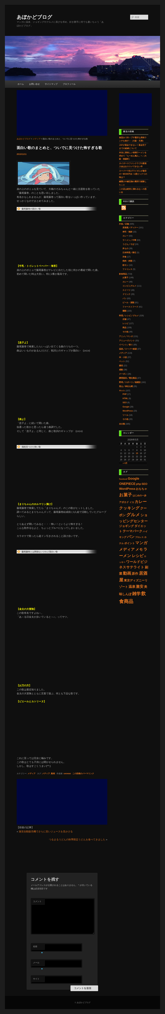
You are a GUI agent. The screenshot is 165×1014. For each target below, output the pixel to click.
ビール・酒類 (128, 302)
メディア (31, 773)
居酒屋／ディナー (130, 227)
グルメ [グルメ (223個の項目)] (133, 514)
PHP (124, 394)
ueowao (67, 773)
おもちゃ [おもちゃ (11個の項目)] (141, 488)
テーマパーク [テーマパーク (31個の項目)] (132, 531)
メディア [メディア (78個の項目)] (127, 549)
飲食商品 (123, 274)
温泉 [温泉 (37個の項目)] (132, 586)
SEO (124, 402)
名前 (38, 947)
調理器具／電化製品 (128, 378)
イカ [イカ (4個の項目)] (132, 502)
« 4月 (125, 463)
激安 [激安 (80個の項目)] (139, 586)
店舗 (124, 319)
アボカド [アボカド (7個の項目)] (124, 502)
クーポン (123, 374)
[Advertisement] (62, 113)
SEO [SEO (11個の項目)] (144, 484)
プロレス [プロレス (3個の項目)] (139, 537)
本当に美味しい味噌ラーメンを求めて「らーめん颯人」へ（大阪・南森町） (133, 155)
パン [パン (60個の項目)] (131, 537)
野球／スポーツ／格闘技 (130, 382)
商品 (124, 327)
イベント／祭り (126, 345)
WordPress (127, 411)
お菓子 (125, 277)
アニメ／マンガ (126, 336)
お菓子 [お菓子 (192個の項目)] (125, 494)
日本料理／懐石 (129, 252)
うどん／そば (128, 244)
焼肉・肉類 (127, 261)
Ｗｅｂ (122, 390)
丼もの (125, 248)
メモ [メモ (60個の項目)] (139, 549)
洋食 (124, 257)
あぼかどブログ (34, 17)
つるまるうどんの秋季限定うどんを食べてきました (77, 839)
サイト (36, 979)
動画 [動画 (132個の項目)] (127, 573)
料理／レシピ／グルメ (129, 315)
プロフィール (69, 84)
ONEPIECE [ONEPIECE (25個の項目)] (127, 484)
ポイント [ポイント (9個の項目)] (129, 543)
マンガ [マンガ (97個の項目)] (141, 543)
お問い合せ (34, 84)
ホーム (20, 84)
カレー (125, 236)
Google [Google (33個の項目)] (133, 478)
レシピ (125, 323)
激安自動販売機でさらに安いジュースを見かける (46, 831)
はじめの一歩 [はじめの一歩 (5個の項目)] (139, 495)
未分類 (122, 424)
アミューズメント (127, 340)
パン (124, 298)
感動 (121, 370)
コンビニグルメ (129, 286)
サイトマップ (51, 84)
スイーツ (126, 290)
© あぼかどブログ (82, 1002)
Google (125, 407)
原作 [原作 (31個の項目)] (135, 573)
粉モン (125, 265)
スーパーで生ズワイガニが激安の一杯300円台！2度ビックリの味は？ (133, 174)
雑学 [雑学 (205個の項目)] (136, 593)
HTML (125, 398)
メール (38, 963)
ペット (122, 361)
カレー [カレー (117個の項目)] (141, 501)
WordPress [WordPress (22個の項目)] (127, 488)
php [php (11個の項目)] (138, 484)
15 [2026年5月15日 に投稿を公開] (137, 453)
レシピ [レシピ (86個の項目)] (138, 556)
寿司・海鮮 (127, 232)
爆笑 (121, 365)
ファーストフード (130, 307)
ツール (125, 415)
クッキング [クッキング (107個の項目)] (129, 508)
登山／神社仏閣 (126, 386)
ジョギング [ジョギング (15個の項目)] (126, 526)
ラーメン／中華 (129, 240)
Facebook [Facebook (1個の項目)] (123, 479)
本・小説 (123, 357)
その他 (125, 332)
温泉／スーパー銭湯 (128, 349)
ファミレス (127, 269)
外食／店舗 (124, 224)
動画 (53, 773)
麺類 (124, 311)
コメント (37, 901)
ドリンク (126, 294)
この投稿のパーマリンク (83, 773)
